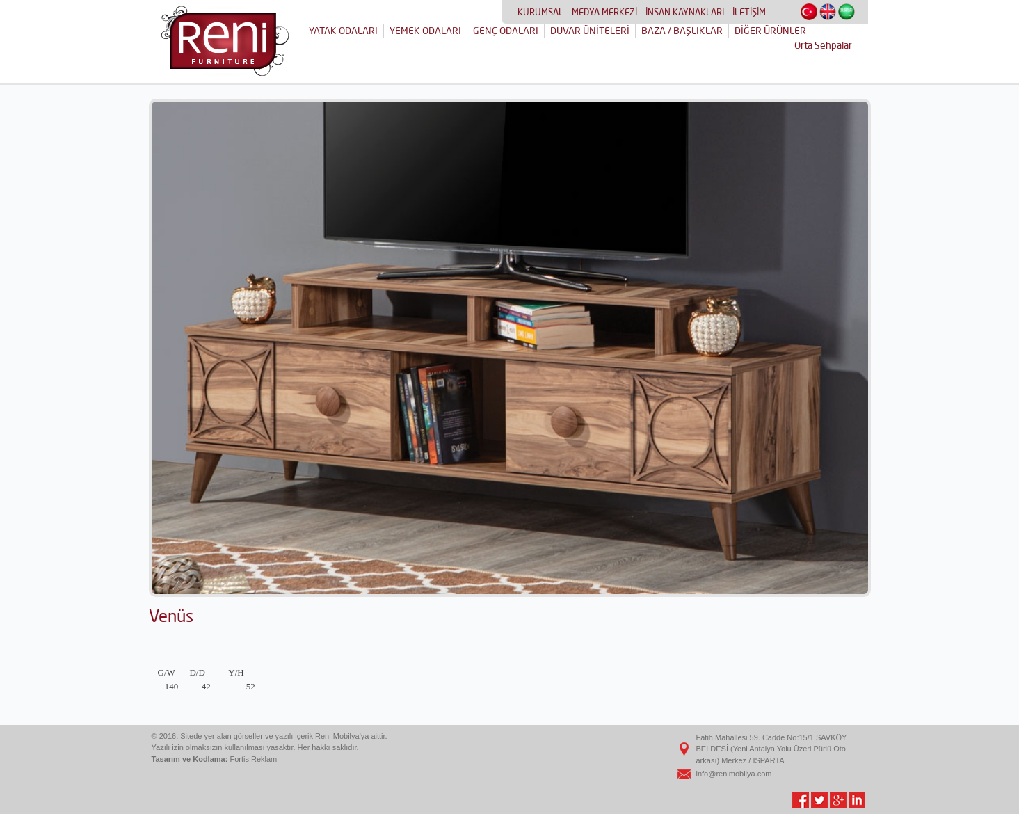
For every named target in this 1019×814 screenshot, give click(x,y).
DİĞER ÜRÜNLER (770, 30)
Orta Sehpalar (823, 45)
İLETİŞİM (749, 11)
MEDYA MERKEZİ (604, 11)
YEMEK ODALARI (425, 30)
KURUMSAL (540, 11)
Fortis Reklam (253, 759)
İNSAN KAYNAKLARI (684, 11)
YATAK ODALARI (343, 30)
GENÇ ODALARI (505, 30)
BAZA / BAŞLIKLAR (682, 30)
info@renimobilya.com (734, 773)
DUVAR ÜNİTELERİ (589, 30)
